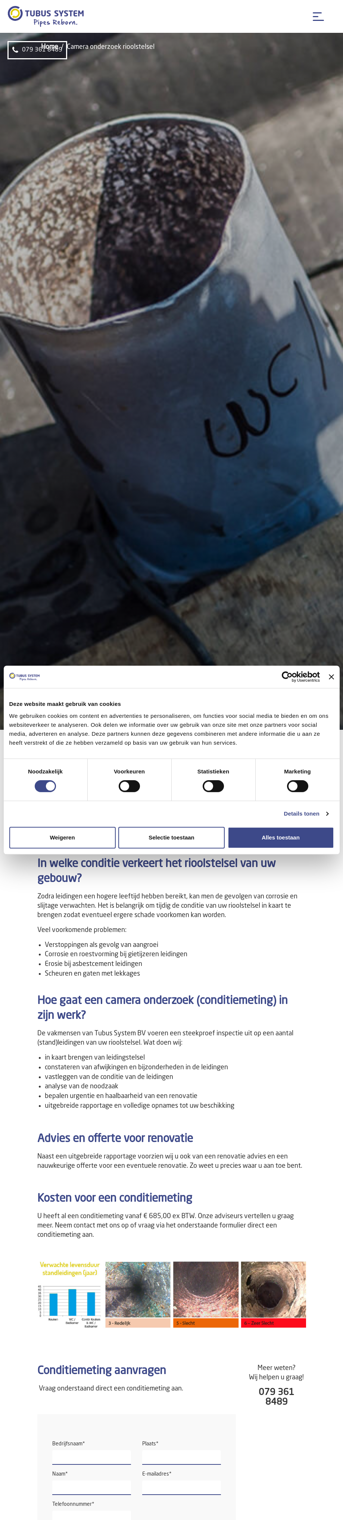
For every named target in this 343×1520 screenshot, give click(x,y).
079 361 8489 (37, 50)
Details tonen (301, 813)
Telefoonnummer (73, 1504)
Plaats (150, 1443)
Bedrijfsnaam (68, 1443)
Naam (60, 1474)
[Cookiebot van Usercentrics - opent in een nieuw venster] (287, 676)
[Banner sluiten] (331, 676)
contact (84, 1225)
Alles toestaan (281, 837)
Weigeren (62, 837)
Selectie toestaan (171, 837)
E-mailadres (157, 1474)
